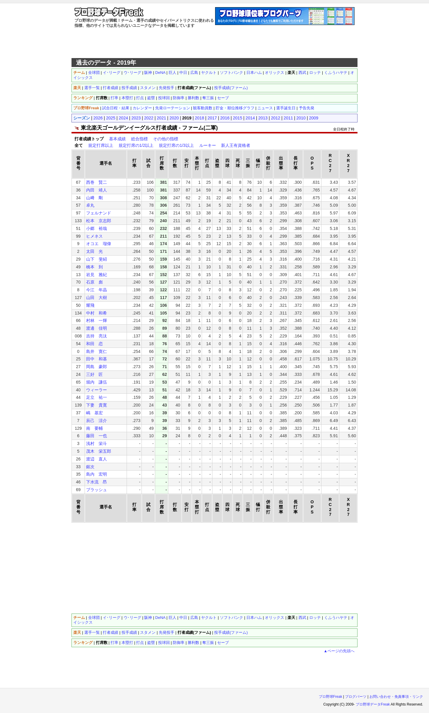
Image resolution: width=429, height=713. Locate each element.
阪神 (148, 72)
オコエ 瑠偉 (98, 243)
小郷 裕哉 (96, 228)
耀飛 (90, 305)
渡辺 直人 (96, 459)
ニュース (265, 108)
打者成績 (110, 87)
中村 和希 (96, 313)
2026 (97, 118)
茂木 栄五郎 (98, 451)
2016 (224, 118)
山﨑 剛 (94, 197)
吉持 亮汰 (96, 336)
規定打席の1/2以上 (136, 145)
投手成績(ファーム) (231, 87)
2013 (263, 118)
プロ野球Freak (330, 697)
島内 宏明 (96, 474)
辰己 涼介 (96, 420)
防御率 (178, 98)
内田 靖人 (96, 190)
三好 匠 (94, 374)
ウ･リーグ (132, 72)
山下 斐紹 (96, 259)
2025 (110, 118)
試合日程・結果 (115, 108)
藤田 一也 (96, 435)
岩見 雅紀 (96, 274)
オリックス (274, 72)
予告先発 (306, 108)
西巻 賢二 (96, 182)
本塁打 (127, 98)
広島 (194, 72)
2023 (136, 118)
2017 (212, 118)
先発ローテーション (172, 108)
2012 (275, 118)
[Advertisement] (214, 43)
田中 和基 (96, 358)
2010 (301, 118)
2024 (123, 118)
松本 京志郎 (98, 220)
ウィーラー (96, 389)
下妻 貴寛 (96, 405)
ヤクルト (209, 72)
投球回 (164, 98)
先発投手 (166, 87)
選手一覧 (92, 87)
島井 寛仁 (96, 351)
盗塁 (151, 98)
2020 (174, 118)
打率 (114, 98)
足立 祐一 (96, 397)
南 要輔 (94, 428)
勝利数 (193, 98)
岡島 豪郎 (96, 366)
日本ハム (254, 72)
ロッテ (315, 72)
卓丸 (90, 205)
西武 (302, 72)
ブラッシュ (96, 489)
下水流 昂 (96, 482)
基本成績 (117, 138)
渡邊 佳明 (96, 328)
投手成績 (129, 87)
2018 (199, 118)
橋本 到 (94, 266)
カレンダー (142, 108)
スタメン (148, 87)
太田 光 (94, 251)
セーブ (223, 98)
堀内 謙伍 (96, 382)
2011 (288, 118)
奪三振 (208, 98)
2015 (237, 118)
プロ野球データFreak (373, 704)
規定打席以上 (100, 145)
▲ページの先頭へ (339, 651)
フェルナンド (98, 213)
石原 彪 (94, 282)
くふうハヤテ (335, 72)
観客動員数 (202, 108)
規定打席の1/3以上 (176, 145)
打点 (140, 98)
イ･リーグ (111, 72)
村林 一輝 (96, 320)
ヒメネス (94, 236)
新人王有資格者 (235, 145)
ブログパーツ (355, 697)
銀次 (90, 466)
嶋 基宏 (94, 412)
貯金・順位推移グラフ (235, 108)
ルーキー (207, 145)
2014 (250, 118)
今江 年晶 (96, 289)
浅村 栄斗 (96, 443)
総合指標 (139, 138)
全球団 (94, 72)
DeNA (160, 72)
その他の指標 (165, 138)
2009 (313, 118)
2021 (161, 118)
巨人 (172, 72)
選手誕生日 (286, 108)
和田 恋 (94, 343)
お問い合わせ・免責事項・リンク (396, 697)
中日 (183, 72)
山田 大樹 (96, 297)
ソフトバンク (231, 72)
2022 (148, 118)
